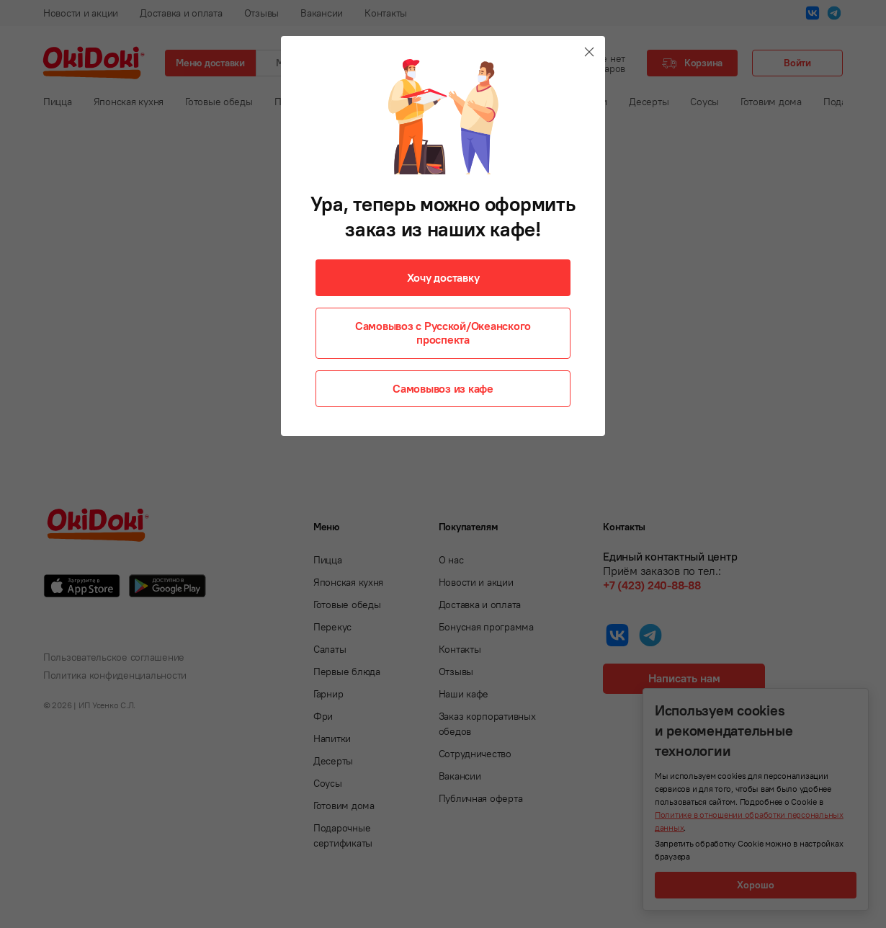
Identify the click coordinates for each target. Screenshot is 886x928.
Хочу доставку (443, 277)
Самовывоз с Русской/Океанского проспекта (443, 332)
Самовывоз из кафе (443, 388)
